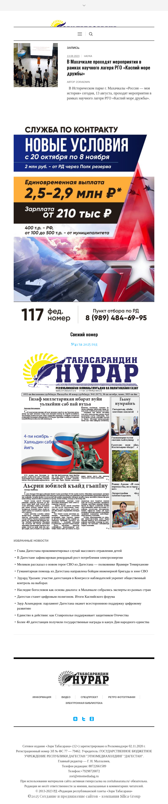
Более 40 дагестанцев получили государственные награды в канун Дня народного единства (83, 622)
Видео (66, 697)
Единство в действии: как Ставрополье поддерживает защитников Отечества (73, 615)
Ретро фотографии (121, 697)
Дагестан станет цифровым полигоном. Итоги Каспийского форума (66, 596)
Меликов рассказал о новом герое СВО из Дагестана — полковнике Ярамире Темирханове (82, 564)
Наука (88, 56)
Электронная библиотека (83, 703)
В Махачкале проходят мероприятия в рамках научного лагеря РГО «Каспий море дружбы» (108, 67)
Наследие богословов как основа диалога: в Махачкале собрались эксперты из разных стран (84, 590)
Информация (42, 697)
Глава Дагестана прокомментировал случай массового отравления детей (69, 551)
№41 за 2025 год (84, 344)
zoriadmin (83, 82)
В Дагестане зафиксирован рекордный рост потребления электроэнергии (70, 557)
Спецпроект (89, 697)
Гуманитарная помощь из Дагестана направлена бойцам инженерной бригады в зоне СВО (82, 571)
